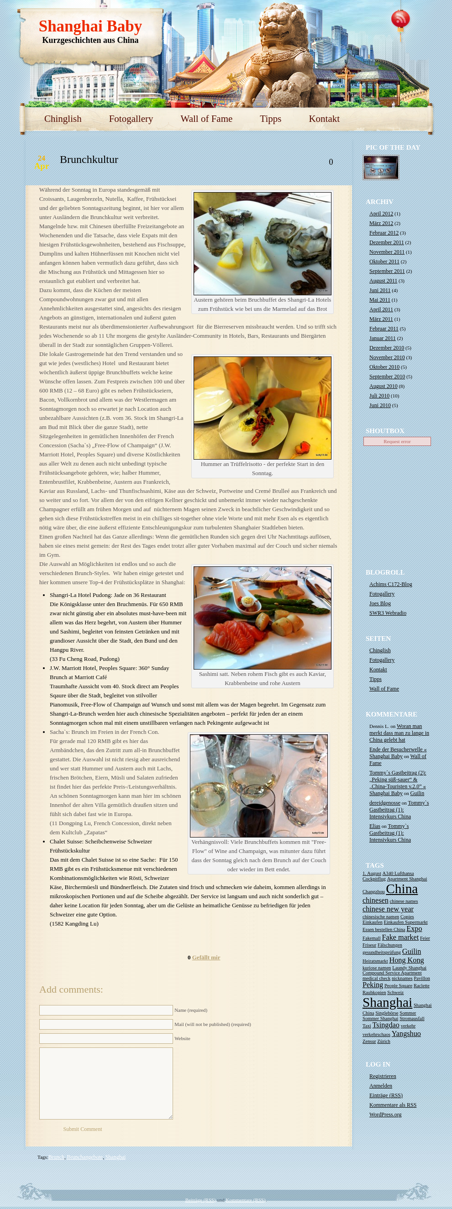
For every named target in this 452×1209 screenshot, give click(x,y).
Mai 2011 (379, 300)
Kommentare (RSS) (246, 1200)
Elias (374, 826)
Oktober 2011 (384, 261)
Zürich (383, 1041)
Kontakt (324, 118)
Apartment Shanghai (407, 878)
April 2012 (381, 213)
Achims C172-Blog (390, 584)
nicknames (402, 978)
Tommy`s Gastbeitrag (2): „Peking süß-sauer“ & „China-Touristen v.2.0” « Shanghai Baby (397, 782)
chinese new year (388, 909)
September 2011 (387, 271)
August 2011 (383, 280)
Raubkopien (374, 992)
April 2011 (381, 309)
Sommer (407, 1012)
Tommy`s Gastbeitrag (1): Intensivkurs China (399, 810)
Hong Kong (406, 960)
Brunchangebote (85, 1157)
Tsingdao (386, 1025)
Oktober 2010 (384, 367)
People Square (398, 985)
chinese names (404, 901)
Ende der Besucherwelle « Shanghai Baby (398, 752)
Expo (414, 929)
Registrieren (382, 1076)
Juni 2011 (380, 290)
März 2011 (381, 319)
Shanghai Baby (90, 26)
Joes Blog (380, 603)
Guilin (417, 793)
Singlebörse (386, 1012)
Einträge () (386, 1095)
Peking (373, 985)
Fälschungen (390, 944)
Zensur (369, 1041)
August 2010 (383, 386)
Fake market (400, 937)
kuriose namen (377, 967)
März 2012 (381, 223)
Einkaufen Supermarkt (406, 922)
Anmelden (380, 1086)
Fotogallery (131, 118)
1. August (372, 873)
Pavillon (422, 978)
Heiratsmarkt (375, 960)
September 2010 (387, 376)
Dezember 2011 (386, 242)
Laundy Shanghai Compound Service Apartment (394, 970)
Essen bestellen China (384, 929)
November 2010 (387, 357)
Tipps (270, 118)
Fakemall (372, 938)
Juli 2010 (379, 396)
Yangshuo (406, 1034)
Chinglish (63, 118)
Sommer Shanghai (380, 1018)
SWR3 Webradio (387, 613)
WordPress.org (385, 1114)
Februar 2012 (384, 233)
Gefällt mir (206, 957)
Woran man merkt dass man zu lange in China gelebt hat (399, 733)
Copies (407, 916)
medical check (376, 978)
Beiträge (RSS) (200, 1200)
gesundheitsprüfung (382, 952)
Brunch (56, 1157)
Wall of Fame (207, 118)
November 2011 (387, 252)
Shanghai (115, 1157)
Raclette (422, 985)
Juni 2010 (380, 405)
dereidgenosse (384, 803)
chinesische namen (381, 916)
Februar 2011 (384, 328)
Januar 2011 (382, 338)
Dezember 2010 (386, 348)
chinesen (376, 900)
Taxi (367, 1025)
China (402, 888)
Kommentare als (392, 1105)
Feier (425, 938)
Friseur (369, 944)
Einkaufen (373, 922)
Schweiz (395, 992)
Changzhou (374, 891)
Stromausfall (411, 1018)
